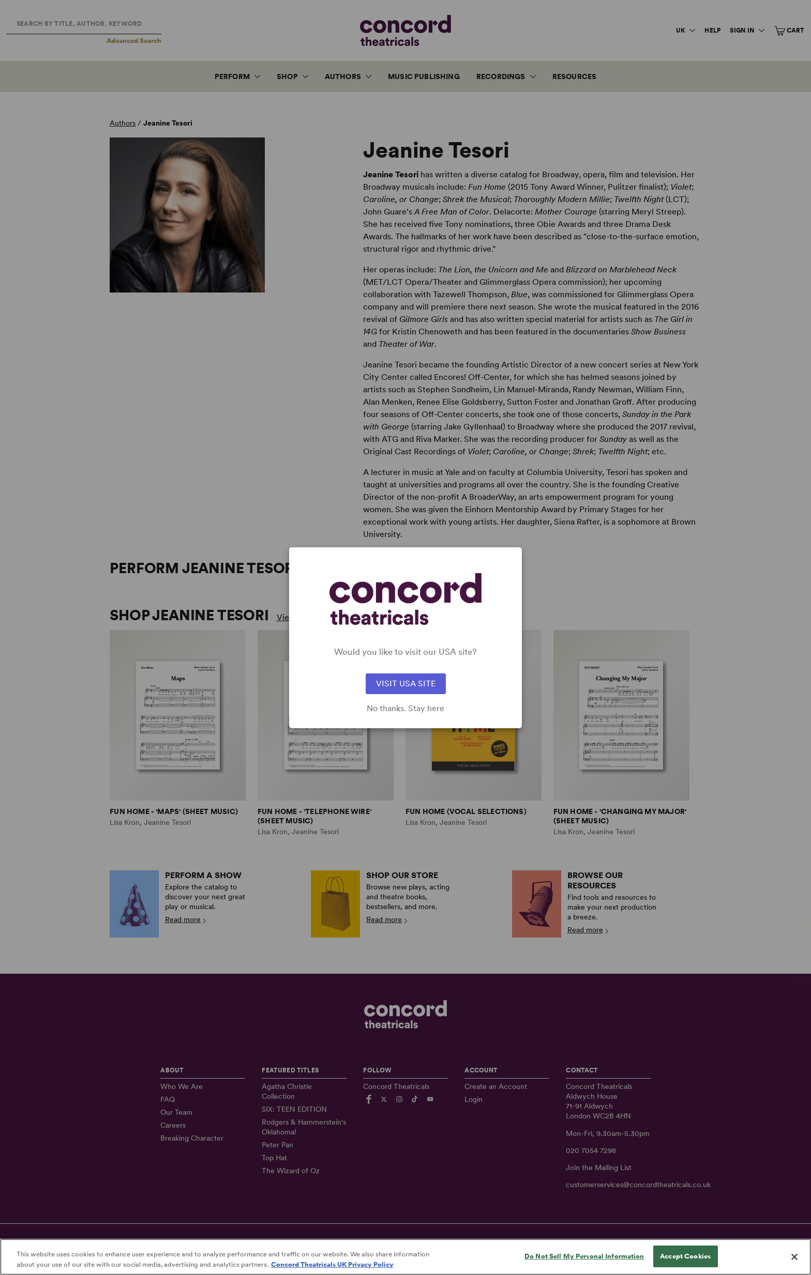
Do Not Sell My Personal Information (584, 1264)
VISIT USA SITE (405, 683)
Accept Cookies (685, 1264)
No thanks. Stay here (405, 708)
